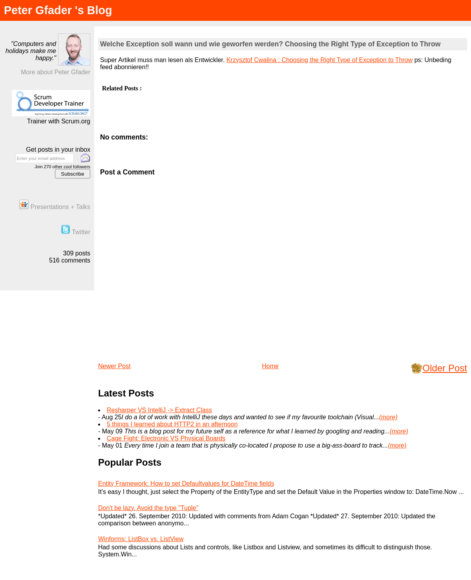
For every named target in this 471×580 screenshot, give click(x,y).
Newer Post (114, 366)
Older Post (445, 368)
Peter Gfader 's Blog (58, 10)
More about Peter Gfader (55, 72)
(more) (388, 417)
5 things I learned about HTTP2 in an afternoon (172, 424)
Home (270, 366)
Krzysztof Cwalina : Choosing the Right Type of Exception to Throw (319, 60)
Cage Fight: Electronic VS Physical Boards (166, 438)
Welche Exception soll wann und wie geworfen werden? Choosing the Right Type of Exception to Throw (270, 44)
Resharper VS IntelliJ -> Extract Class (159, 410)
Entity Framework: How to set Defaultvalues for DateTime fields (186, 483)
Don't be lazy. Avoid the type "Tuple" (148, 508)
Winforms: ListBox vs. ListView (141, 539)
